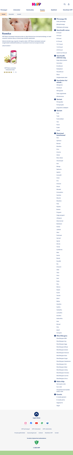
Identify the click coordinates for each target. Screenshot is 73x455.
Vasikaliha (59, 310)
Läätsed (59, 229)
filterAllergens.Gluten (62, 350)
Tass (58, 122)
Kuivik (58, 292)
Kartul (58, 255)
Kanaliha (59, 315)
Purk (58, 113)
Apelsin (59, 172)
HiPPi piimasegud (25, 429)
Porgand (59, 212)
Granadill (59, 175)
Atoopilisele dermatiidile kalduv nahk (63, 390)
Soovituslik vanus (63, 30)
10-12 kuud (60, 44)
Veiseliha (59, 304)
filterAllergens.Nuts (62, 355)
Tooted (3, 14)
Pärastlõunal (60, 71)
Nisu (58, 284)
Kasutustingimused (31, 432)
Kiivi (58, 163)
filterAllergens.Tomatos (63, 373)
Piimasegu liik (62, 19)
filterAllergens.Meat (62, 367)
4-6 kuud (59, 35)
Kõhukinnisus (60, 96)
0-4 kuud (59, 32)
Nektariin (59, 169)
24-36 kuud (60, 50)
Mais (58, 252)
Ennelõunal (60, 66)
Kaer (58, 278)
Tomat (58, 247)
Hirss (58, 275)
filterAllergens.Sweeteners (64, 361)
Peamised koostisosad (61, 134)
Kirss (58, 149)
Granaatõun (60, 192)
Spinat (58, 241)
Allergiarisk (60, 85)
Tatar (58, 272)
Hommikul (59, 63)
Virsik (58, 178)
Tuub (58, 116)
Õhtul (58, 74)
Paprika (59, 206)
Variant (59, 99)
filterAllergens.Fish (62, 364)
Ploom (58, 186)
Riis (57, 264)
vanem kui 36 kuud (62, 53)
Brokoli (58, 209)
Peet (58, 204)
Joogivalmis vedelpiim (62, 107)
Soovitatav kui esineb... (62, 81)
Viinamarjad (60, 160)
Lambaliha (59, 313)
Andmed (41, 432)
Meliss (58, 301)
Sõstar (58, 155)
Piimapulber (60, 102)
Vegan (58, 405)
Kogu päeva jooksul (62, 60)
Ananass (59, 183)
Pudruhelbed (60, 119)
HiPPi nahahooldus (47, 429)
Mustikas (59, 146)
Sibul (58, 232)
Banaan (59, 143)
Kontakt (19, 14)
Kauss (58, 124)
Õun (58, 138)
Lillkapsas (59, 218)
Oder (58, 269)
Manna (58, 287)
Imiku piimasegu (61, 21)
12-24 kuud (60, 47)
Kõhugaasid (60, 90)
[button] (64, 4)
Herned (59, 238)
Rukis (58, 281)
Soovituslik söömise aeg (61, 57)
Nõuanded (11, 14)
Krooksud (59, 88)
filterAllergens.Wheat (62, 347)
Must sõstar (60, 158)
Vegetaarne (60, 403)
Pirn (58, 181)
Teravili (58, 295)
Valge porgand (60, 215)
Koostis (59, 394)
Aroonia (59, 152)
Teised (58, 130)
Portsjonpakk (60, 105)
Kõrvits (58, 244)
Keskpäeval (60, 69)
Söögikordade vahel (62, 77)
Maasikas (59, 201)
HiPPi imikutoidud (36, 429)
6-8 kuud (59, 38)
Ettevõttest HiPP (49, 432)
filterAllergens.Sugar (62, 358)
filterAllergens (62, 336)
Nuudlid (59, 261)
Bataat (58, 258)
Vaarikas (59, 195)
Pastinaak (59, 235)
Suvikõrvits (59, 249)
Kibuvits (59, 198)
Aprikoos (59, 140)
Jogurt (58, 330)
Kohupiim (59, 333)
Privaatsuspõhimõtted (19, 432)
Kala (58, 321)
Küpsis (58, 290)
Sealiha (58, 307)
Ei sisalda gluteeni (61, 397)
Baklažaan (59, 224)
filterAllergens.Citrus (62, 378)
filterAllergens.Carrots (62, 375)
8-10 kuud (59, 41)
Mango (58, 166)
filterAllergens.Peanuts (63, 352)
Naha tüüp (60, 381)
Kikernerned (60, 221)
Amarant (59, 267)
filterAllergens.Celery (62, 370)
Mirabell (59, 189)
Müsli (58, 298)
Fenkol (58, 226)
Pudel (58, 127)
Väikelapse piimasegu (62, 27)
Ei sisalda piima (61, 400)
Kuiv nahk (59, 387)
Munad (58, 324)
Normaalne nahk (61, 384)
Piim (58, 327)
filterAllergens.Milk (62, 338)
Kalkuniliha (60, 318)
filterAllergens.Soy (61, 341)
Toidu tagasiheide (61, 93)
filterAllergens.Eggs (62, 344)
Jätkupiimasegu (61, 24)
